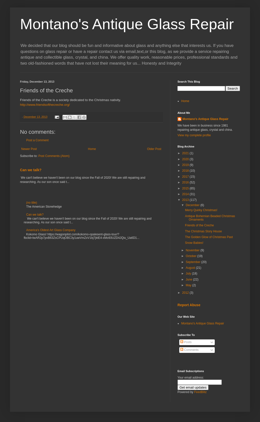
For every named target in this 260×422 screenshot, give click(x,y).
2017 (186, 176)
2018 (186, 170)
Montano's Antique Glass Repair (127, 24)
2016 (186, 182)
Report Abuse (189, 305)
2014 (186, 194)
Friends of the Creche (199, 225)
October (191, 256)
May (189, 285)
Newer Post (29, 149)
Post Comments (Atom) (54, 156)
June (189, 279)
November (193, 250)
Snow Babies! (194, 243)
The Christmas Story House (203, 231)
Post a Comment (37, 140)
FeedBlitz (200, 392)
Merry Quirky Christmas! (201, 210)
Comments (189, 350)
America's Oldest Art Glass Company (51, 230)
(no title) (31, 202)
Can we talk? (31, 170)
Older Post (154, 149)
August (191, 268)
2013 (186, 200)
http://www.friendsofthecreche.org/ (45, 105)
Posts (186, 342)
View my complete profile (194, 135)
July (189, 273)
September (193, 262)
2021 (186, 153)
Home (92, 149)
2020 (186, 159)
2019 (186, 165)
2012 (186, 292)
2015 (186, 188)
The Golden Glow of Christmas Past (209, 237)
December (193, 205)
